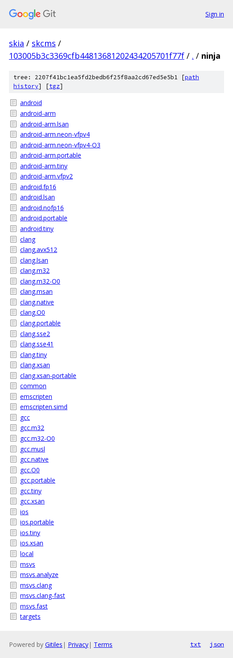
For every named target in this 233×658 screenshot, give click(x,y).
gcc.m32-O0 (37, 438)
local (26, 553)
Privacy (78, 644)
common (33, 386)
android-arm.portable (50, 155)
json (217, 644)
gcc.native (34, 459)
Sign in (214, 14)
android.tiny (37, 228)
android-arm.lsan (44, 124)
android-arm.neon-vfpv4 (55, 134)
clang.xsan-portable (48, 375)
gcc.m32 (32, 427)
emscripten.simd (43, 406)
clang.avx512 (38, 249)
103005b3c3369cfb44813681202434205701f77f (96, 55)
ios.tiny (30, 532)
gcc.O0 (30, 470)
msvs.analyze (39, 574)
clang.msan (36, 291)
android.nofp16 (42, 207)
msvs (27, 564)
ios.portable (37, 522)
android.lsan (37, 197)
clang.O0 (32, 312)
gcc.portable (37, 480)
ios (24, 512)
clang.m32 (35, 270)
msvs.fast (34, 606)
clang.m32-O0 (40, 281)
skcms (44, 43)
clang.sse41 (37, 344)
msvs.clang (36, 585)
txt (195, 644)
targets (30, 616)
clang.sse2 (35, 333)
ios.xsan (31, 543)
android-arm (38, 113)
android (31, 102)
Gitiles (53, 644)
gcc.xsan (32, 501)
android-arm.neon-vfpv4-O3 (60, 145)
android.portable (43, 218)
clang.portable (40, 323)
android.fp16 (38, 187)
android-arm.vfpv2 (46, 176)
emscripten (36, 396)
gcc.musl (32, 449)
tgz (54, 86)
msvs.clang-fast (42, 595)
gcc (25, 417)
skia (16, 43)
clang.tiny (33, 354)
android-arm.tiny (43, 166)
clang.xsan (35, 365)
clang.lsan (34, 260)
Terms (103, 644)
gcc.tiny (31, 491)
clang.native (37, 302)
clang (27, 239)
